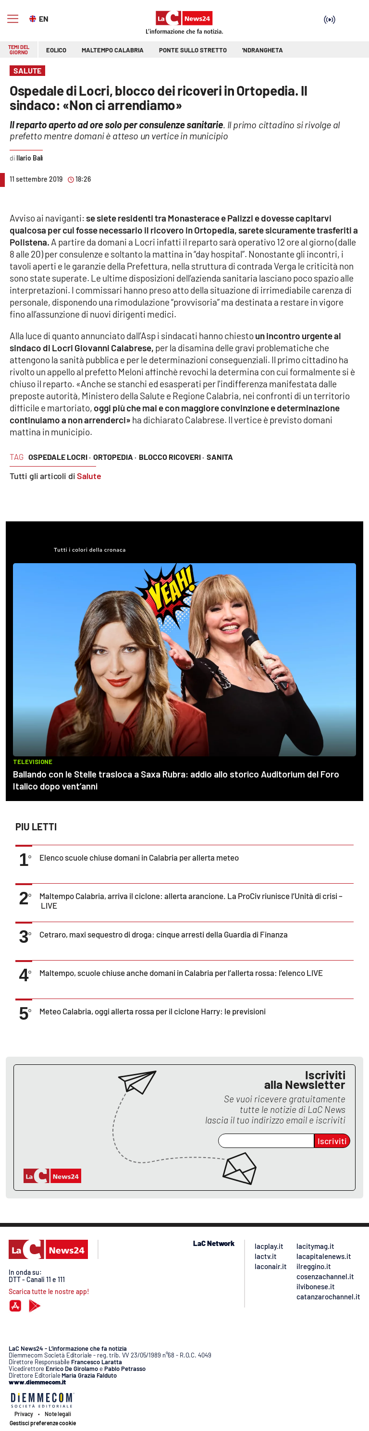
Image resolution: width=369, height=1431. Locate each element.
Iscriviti (332, 1140)
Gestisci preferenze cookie (43, 1422)
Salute (89, 475)
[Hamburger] (12, 19)
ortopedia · (114, 456)
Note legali (58, 1413)
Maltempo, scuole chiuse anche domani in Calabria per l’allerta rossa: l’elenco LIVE (181, 972)
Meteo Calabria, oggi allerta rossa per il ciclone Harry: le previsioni (152, 1011)
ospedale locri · (59, 456)
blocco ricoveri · (171, 456)
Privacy (23, 1413)
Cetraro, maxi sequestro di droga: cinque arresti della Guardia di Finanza (163, 934)
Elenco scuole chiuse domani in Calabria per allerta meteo (139, 857)
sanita (220, 456)
